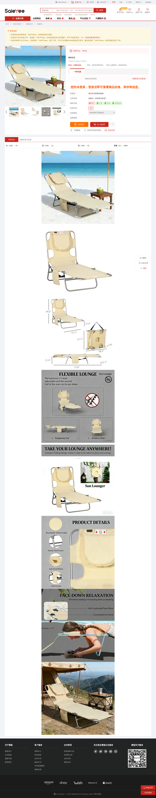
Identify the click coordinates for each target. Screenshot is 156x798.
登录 (91, 93)
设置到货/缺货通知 (92, 130)
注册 (120, 2)
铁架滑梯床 (68, 15)
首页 (7, 24)
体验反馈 (37, 769)
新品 (72, 18)
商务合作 (67, 762)
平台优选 (85, 18)
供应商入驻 (68, 755)
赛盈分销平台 (14, 11)
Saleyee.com (76, 794)
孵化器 (93, 15)
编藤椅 (39, 24)
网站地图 (97, 794)
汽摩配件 (101, 18)
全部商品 (37, 18)
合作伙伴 (67, 758)
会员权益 (148, 2)
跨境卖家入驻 (69, 751)
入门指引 (129, 2)
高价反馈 (110, 130)
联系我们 (8, 762)
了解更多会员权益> (139, 79)
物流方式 (37, 762)
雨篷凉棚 (58, 15)
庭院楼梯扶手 (48, 15)
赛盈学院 (8, 758)
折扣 (60, 18)
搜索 (99, 10)
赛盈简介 (8, 751)
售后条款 (37, 755)
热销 (49, 18)
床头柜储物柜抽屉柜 (81, 15)
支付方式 (37, 758)
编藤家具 (29, 24)
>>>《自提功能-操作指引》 (91, 37)
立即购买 (79, 124)
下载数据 (75, 130)
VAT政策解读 (39, 766)
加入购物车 (99, 124)
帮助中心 (138, 2)
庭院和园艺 (17, 24)
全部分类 (17, 18)
